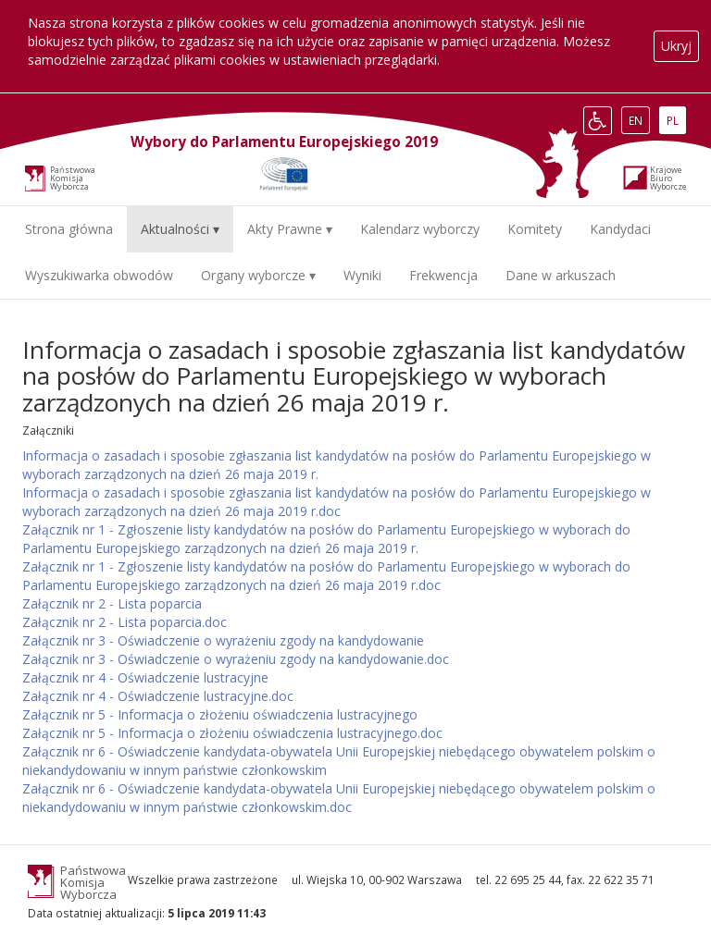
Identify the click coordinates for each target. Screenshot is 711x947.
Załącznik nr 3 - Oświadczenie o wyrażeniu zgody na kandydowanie (223, 640)
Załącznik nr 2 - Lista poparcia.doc (124, 622)
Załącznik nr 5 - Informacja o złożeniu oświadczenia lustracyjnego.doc (232, 733)
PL (676, 120)
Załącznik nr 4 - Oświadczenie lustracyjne (145, 677)
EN (639, 120)
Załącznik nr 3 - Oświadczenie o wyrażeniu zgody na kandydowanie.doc (235, 659)
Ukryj (676, 46)
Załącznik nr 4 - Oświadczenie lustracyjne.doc (157, 696)
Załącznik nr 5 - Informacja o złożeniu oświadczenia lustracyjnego (220, 714)
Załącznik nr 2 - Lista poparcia (112, 603)
